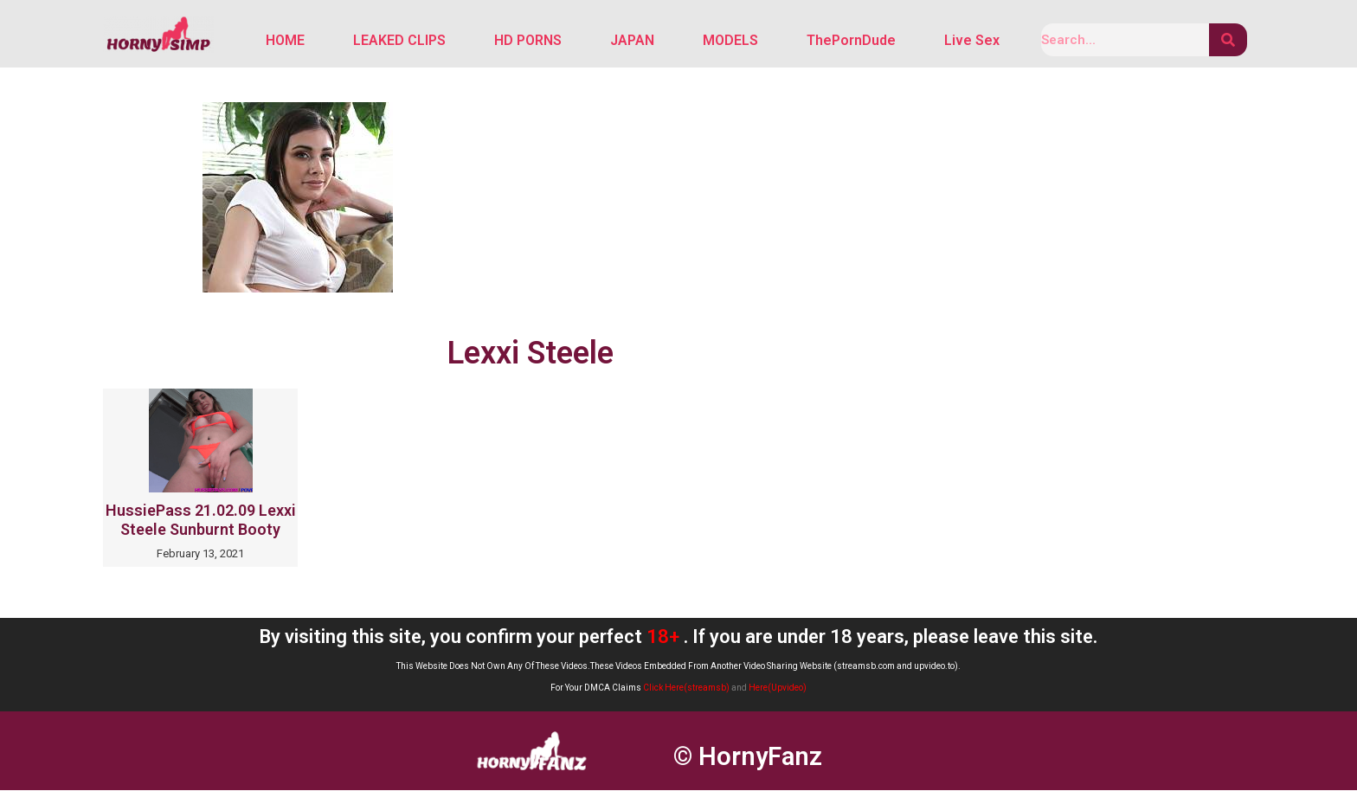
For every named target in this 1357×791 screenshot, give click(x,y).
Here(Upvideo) (778, 688)
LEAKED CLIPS (399, 41)
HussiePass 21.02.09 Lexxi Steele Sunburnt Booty (201, 521)
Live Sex (972, 41)
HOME (285, 41)
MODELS (730, 41)
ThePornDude (851, 41)
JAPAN (632, 41)
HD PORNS (528, 41)
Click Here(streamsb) (686, 688)
